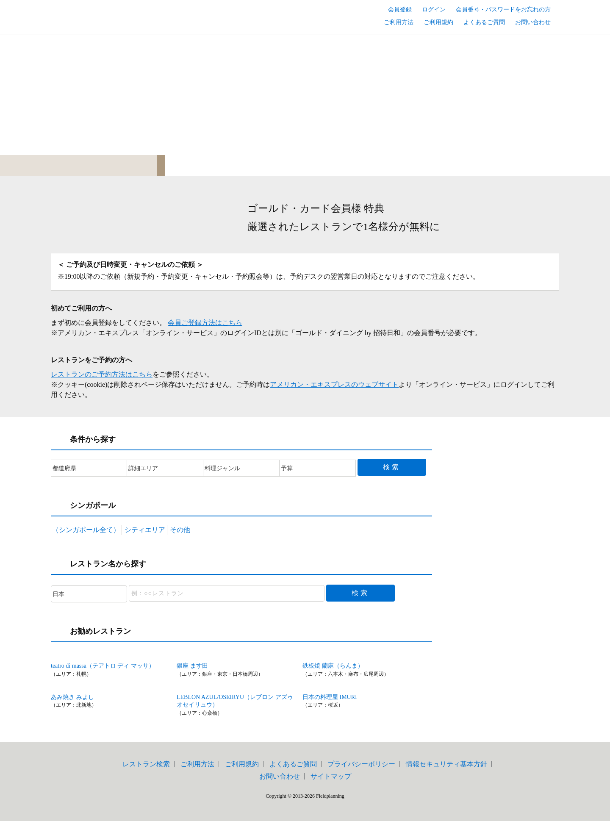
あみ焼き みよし (72, 697)
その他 (180, 529)
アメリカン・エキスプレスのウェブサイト (334, 384)
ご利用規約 (438, 22)
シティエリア (145, 529)
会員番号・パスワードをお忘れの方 (503, 9)
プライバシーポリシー (361, 764)
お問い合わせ (533, 22)
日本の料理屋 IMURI (329, 697)
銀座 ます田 (192, 666)
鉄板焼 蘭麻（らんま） (332, 666)
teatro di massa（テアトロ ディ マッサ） (103, 666)
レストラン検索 (146, 764)
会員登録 (400, 9)
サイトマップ (331, 776)
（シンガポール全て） (86, 529)
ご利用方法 (398, 22)
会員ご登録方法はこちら (205, 322)
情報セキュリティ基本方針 (446, 764)
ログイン (434, 9)
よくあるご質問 (484, 22)
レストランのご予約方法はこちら (101, 374)
